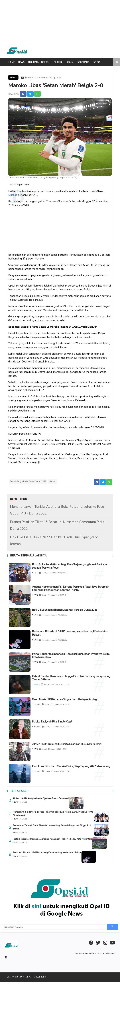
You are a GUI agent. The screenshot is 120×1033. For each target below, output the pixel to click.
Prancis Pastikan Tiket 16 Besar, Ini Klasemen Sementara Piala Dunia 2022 (57, 523)
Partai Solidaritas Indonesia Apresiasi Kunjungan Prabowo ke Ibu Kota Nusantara (74, 676)
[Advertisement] (59, 21)
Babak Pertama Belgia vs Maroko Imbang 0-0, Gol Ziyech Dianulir (58, 325)
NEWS (44, 572)
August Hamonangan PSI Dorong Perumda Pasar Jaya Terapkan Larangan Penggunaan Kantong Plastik (74, 595)
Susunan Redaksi (107, 1005)
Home (11, 62)
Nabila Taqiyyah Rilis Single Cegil (66, 757)
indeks (96, 62)
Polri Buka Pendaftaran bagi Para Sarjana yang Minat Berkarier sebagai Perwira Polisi (76, 565)
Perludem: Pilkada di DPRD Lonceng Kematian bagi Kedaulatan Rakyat (69, 648)
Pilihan (58, 62)
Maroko (12, 193)
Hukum (69, 62)
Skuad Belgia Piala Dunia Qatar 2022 (28, 479)
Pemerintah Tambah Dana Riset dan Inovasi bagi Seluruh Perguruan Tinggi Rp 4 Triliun (52, 878)
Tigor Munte (25, 183)
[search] (53, 978)
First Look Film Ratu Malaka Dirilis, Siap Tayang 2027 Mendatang (70, 814)
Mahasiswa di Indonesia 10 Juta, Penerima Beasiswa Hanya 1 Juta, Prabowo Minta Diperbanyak (50, 865)
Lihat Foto (101, 102)
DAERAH (45, 711)
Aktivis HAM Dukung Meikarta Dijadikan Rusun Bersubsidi (71, 787)
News (21, 62)
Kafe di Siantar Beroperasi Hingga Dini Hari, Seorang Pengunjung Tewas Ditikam (73, 704)
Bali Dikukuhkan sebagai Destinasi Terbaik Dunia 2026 (72, 621)
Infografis (83, 62)
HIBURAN (45, 738)
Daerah (45, 62)
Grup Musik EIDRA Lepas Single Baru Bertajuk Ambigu (69, 731)
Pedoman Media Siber (88, 1005)
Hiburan (33, 62)
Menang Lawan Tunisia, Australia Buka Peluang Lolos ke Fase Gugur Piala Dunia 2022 (57, 508)
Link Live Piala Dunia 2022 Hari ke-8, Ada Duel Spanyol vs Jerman (54, 538)
